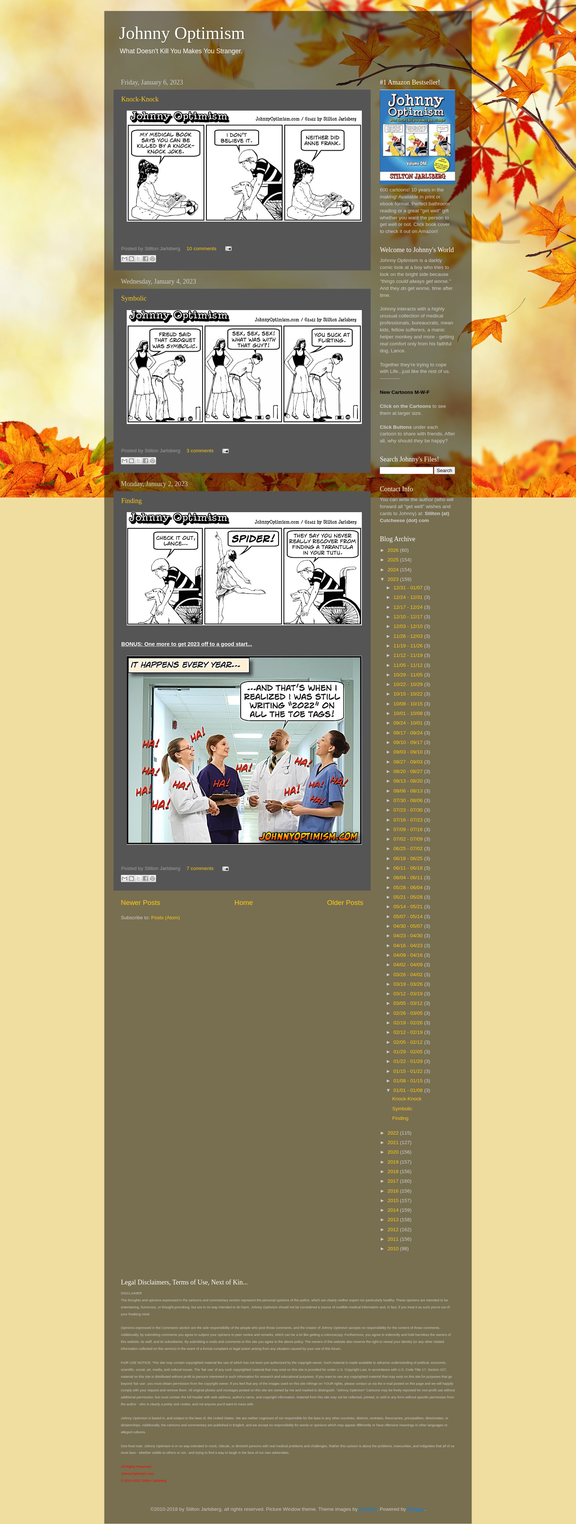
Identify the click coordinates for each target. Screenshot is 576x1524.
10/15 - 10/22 (408, 694)
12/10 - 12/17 (408, 616)
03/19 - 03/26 (408, 984)
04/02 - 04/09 (408, 964)
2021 (394, 1142)
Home (243, 902)
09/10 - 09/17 (408, 742)
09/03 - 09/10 (408, 752)
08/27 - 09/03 (408, 762)
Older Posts (345, 902)
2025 (394, 559)
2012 (394, 1229)
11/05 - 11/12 (408, 665)
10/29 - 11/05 (408, 674)
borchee (368, 1509)
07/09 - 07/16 (408, 829)
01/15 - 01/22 (408, 1071)
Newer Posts (140, 902)
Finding (131, 500)
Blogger (415, 1509)
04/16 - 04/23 (408, 945)
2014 (394, 1210)
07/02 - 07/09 (408, 839)
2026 (394, 550)
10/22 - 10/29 (408, 684)
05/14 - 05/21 (408, 906)
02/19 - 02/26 (408, 1022)
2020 (394, 1152)
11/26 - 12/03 (408, 636)
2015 (394, 1200)
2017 (394, 1181)
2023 (394, 579)
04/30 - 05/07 (408, 926)
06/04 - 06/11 (408, 877)
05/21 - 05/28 (408, 897)
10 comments (201, 248)
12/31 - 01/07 (408, 587)
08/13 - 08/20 (408, 781)
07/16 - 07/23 (408, 820)
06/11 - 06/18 (408, 868)
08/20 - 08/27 (408, 771)
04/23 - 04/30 (408, 935)
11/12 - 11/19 (408, 655)
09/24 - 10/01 (408, 723)
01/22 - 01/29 (408, 1061)
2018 (394, 1171)
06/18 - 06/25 (408, 858)
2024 (394, 569)
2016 (394, 1191)
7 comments (200, 868)
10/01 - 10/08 (408, 713)
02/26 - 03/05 (408, 1013)
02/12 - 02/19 (408, 1032)
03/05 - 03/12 (408, 1003)
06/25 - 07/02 (408, 848)
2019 (394, 1162)
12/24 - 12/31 (408, 597)
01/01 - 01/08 (408, 1090)
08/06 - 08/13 (408, 791)
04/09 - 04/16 (408, 955)
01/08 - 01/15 (408, 1080)
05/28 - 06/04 (408, 887)
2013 (394, 1219)
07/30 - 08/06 (408, 800)
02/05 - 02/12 (408, 1042)
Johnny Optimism (182, 33)
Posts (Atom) (165, 917)
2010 (394, 1248)
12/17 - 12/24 (408, 607)
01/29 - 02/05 (408, 1051)
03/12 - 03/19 (408, 993)
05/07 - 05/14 (408, 916)
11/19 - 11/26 (408, 645)
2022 (394, 1133)
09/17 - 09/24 (408, 733)
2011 (394, 1239)
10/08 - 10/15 (408, 704)
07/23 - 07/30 (408, 810)
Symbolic (134, 298)
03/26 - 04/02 (408, 974)
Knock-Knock (140, 99)
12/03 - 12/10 (408, 626)
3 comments (200, 450)
